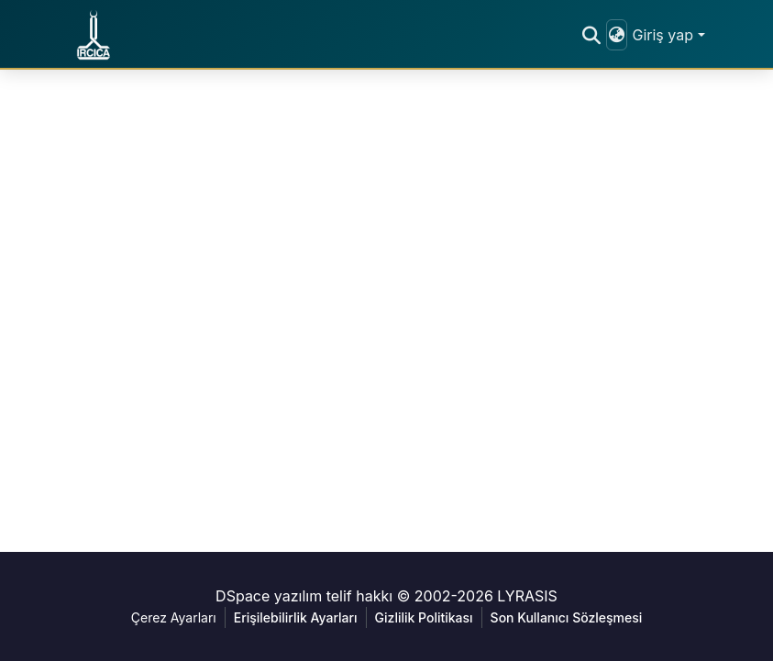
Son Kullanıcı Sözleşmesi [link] (567, 617)
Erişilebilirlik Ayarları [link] (296, 617)
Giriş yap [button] (664, 35)
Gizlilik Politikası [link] (424, 617)
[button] (93, 35)
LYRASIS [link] (527, 596)
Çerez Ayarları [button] (173, 617)
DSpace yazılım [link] (268, 596)
